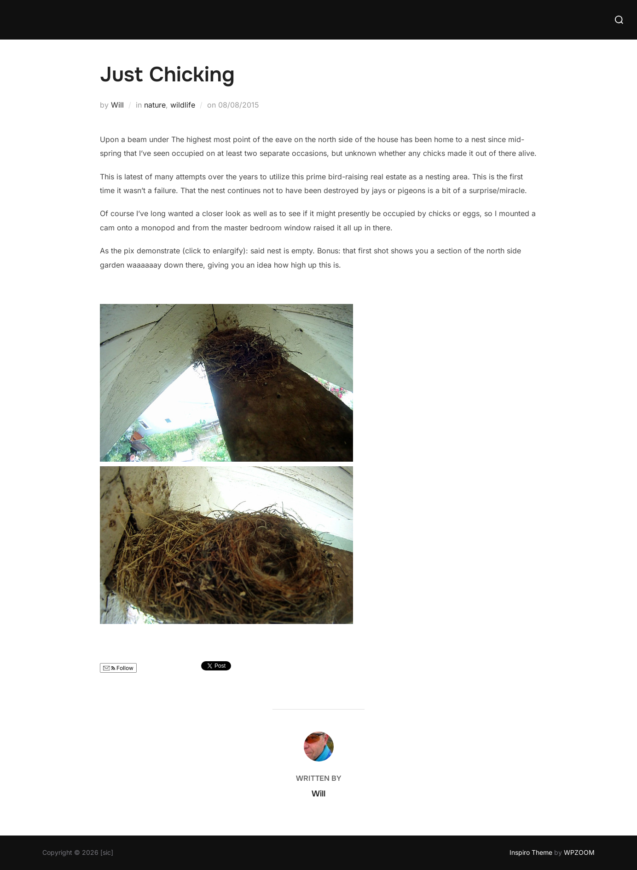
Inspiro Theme (531, 852)
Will (117, 104)
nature (155, 104)
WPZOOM (579, 852)
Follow (118, 667)
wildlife (182, 104)
